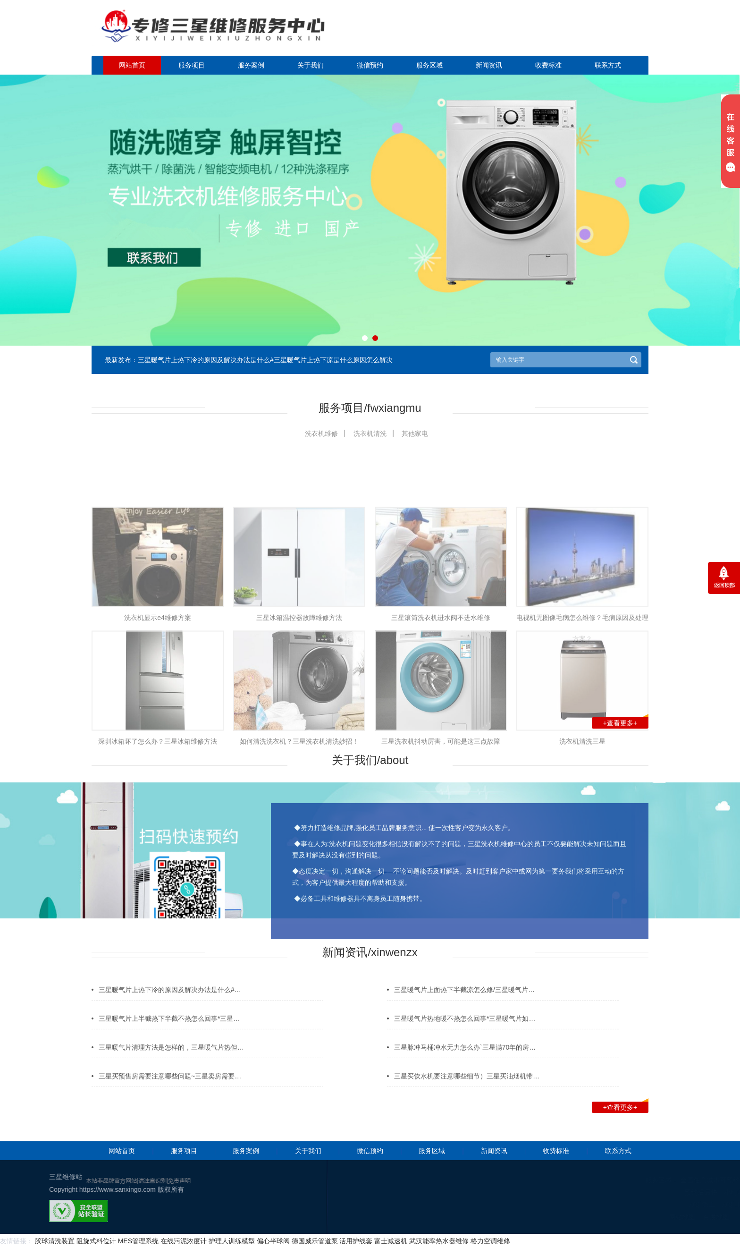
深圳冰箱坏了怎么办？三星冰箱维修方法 (157, 813)
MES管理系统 (138, 1241)
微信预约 (370, 65)
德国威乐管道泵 (315, 1241)
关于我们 (310, 65)
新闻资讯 (489, 65)
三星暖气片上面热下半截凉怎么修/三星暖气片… (464, 999)
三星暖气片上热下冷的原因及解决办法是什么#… (170, 999)
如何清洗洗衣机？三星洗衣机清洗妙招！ (299, 813)
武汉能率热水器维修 (439, 1241)
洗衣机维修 (321, 433)
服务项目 (191, 65)
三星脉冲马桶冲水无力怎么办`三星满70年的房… (465, 1057)
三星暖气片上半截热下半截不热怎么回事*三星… (169, 1028)
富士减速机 (390, 1241)
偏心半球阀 (273, 1241)
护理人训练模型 (232, 1241)
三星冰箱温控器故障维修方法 (299, 690)
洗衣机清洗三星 (582, 813)
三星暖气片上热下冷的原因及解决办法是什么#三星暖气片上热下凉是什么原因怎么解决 (265, 360)
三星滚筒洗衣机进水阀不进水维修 (440, 690)
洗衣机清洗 (370, 433)
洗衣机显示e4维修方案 (157, 690)
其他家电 (415, 433)
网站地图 (642, 1217)
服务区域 (429, 65)
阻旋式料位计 (96, 1241)
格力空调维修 (490, 1241)
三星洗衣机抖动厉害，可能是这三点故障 (440, 813)
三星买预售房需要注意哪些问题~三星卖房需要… (170, 1086)
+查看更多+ (625, 722)
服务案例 (251, 65)
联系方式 (608, 65)
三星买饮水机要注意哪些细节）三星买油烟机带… (466, 1086)
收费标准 (548, 65)
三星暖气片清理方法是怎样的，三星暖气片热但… (171, 1057)
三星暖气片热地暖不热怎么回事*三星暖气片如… (464, 1028)
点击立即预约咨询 (582, 33)
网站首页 (132, 65)
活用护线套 (355, 1241)
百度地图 (676, 1217)
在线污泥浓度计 (183, 1241)
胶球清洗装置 (55, 1241)
